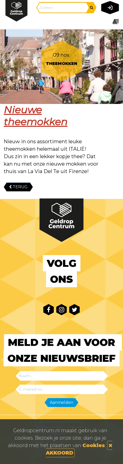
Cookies (93, 445)
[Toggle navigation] (109, 21)
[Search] (63, 8)
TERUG (18, 187)
